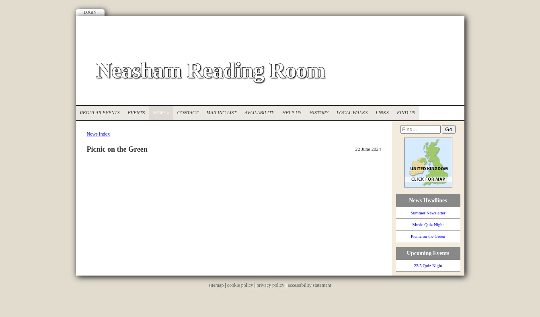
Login (90, 12)
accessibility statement (309, 285)
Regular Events (100, 112)
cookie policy (240, 285)
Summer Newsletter (428, 212)
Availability (259, 112)
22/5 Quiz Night (428, 265)
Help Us (291, 112)
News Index (98, 134)
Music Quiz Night (428, 224)
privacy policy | (272, 285)
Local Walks (352, 112)
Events (136, 112)
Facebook (445, 34)
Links (382, 112)
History (319, 112)
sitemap (216, 285)
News (161, 112)
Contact (187, 112)
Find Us (406, 112)
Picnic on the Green (428, 236)
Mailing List (221, 112)
